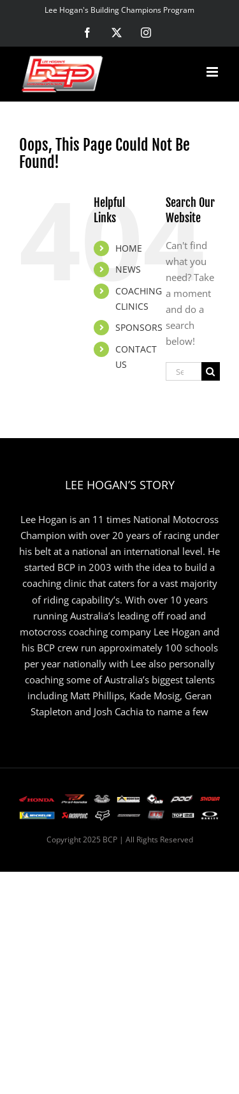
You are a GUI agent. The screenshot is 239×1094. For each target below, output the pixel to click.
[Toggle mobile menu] (213, 72)
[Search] (210, 371)
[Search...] (183, 371)
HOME (128, 248)
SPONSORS (139, 327)
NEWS (128, 269)
